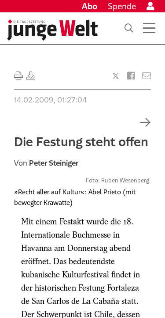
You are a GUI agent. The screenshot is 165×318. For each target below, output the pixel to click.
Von (46, 163)
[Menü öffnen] (149, 28)
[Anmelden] (150, 6)
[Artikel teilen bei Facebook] (131, 76)
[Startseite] (52, 30)
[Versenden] (146, 76)
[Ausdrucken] (18, 76)
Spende (122, 6)
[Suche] (128, 28)
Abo (89, 6)
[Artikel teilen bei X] (115, 76)
